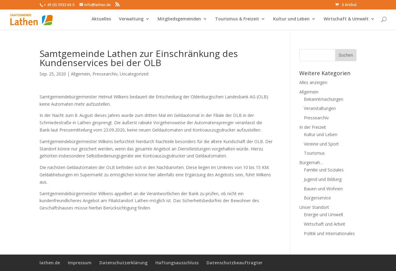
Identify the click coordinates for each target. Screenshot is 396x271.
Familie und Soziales (324, 170)
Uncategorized (134, 74)
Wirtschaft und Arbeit (324, 224)
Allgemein (80, 74)
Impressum (80, 263)
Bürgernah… (311, 162)
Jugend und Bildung (323, 179)
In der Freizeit (312, 127)
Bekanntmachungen (323, 99)
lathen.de (50, 263)
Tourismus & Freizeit (237, 20)
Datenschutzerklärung (123, 263)
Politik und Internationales (329, 233)
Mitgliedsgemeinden (179, 20)
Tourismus (314, 153)
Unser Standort (314, 207)
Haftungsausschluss (177, 263)
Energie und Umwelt (323, 214)
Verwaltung (131, 20)
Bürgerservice (317, 198)
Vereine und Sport (321, 144)
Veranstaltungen (320, 108)
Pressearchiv (104, 74)
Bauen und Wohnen (323, 189)
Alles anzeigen (313, 82)
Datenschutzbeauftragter (234, 263)
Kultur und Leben (291, 20)
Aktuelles (101, 20)
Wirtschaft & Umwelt (346, 20)
